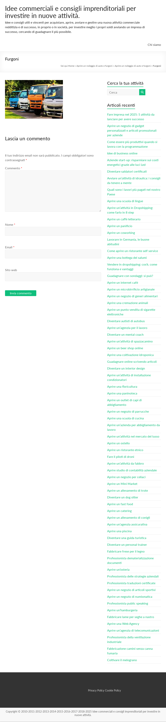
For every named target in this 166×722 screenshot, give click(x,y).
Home (71, 66)
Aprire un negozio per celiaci (126, 477)
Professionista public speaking (127, 603)
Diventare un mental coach (125, 335)
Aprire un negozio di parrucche (128, 412)
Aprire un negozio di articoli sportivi (131, 590)
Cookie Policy (113, 690)
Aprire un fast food (120, 504)
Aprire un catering (119, 511)
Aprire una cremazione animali (127, 303)
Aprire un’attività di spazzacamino (130, 341)
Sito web (11, 270)
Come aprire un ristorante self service (132, 251)
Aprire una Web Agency (123, 624)
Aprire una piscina (119, 531)
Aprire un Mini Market (122, 484)
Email (9, 247)
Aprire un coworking (121, 233)
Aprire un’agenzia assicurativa (127, 524)
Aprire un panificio (119, 226)
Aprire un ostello (118, 443)
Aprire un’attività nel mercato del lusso (133, 436)
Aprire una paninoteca (122, 393)
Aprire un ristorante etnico (125, 450)
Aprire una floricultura (122, 387)
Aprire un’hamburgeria (122, 610)
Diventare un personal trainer (127, 545)
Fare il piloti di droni (120, 457)
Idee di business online (122, 153)
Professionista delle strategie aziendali (133, 576)
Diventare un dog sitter (122, 497)
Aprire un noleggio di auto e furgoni (94, 66)
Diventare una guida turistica (126, 538)
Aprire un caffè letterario (124, 219)
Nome (10, 225)
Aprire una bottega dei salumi (127, 258)
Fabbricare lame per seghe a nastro (130, 617)
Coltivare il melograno (122, 660)
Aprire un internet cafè (122, 283)
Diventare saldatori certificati (127, 172)
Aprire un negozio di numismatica (129, 597)
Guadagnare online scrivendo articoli (132, 362)
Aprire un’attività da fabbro (125, 464)
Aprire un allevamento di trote (127, 491)
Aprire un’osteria (118, 570)
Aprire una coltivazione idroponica (130, 355)
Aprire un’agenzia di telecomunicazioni (133, 631)
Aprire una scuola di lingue (125, 201)
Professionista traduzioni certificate (131, 583)
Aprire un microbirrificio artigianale (131, 289)
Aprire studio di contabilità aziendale (132, 470)
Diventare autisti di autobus (126, 321)
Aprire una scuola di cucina (125, 418)
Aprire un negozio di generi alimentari (132, 296)
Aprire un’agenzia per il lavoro (127, 328)
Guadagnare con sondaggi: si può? (130, 276)
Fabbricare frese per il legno (126, 551)
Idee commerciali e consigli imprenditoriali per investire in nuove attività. (74, 12)
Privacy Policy (96, 690)
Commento (13, 168)
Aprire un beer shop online (125, 348)
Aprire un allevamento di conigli (128, 518)
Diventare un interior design (126, 368)
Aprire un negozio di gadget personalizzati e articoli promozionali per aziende (132, 130)
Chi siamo (154, 45)
